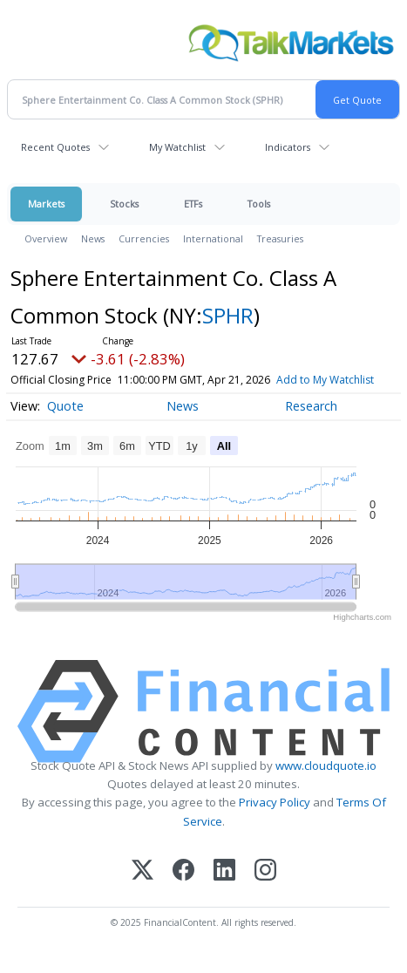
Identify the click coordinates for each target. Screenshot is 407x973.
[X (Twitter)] (142, 888)
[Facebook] (183, 888)
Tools (259, 203)
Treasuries (280, 238)
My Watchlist (177, 146)
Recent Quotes (55, 146)
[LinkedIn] (224, 888)
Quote (65, 422)
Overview (45, 238)
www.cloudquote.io (325, 782)
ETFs (193, 203)
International (213, 238)
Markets (46, 203)
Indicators (287, 146)
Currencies (144, 238)
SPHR (228, 315)
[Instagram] (265, 888)
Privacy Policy (274, 819)
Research (311, 422)
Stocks (124, 203)
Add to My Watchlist (59, 396)
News (93, 238)
